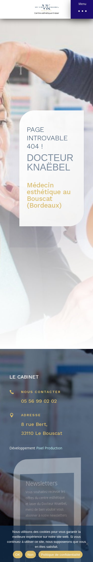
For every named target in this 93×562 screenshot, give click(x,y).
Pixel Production (49, 448)
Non (31, 555)
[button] (82, 9)
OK (17, 555)
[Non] (86, 543)
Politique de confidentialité (60, 555)
